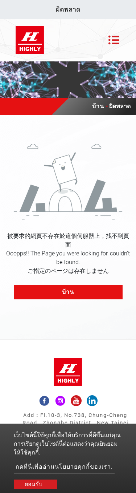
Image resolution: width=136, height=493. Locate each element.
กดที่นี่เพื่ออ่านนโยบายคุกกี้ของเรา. (64, 466)
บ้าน (98, 106)
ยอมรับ (33, 484)
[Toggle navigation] (114, 40)
